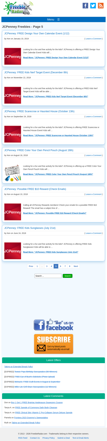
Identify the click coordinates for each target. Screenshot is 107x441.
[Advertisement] (53, 298)
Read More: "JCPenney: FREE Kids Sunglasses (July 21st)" (50, 252)
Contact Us (35, 438)
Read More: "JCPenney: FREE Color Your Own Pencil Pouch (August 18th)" (58, 174)
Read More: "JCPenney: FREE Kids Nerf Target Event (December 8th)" (55, 96)
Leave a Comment (93, 39)
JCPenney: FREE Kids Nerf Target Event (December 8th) (36, 72)
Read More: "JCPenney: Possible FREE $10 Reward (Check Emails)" (54, 213)
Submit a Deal (63, 438)
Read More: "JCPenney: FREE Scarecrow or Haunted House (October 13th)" (58, 135)
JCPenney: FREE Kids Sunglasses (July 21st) (29, 228)
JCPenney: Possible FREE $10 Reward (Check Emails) (35, 189)
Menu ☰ (53, 19)
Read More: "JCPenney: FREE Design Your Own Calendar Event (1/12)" (56, 57)
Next (76, 266)
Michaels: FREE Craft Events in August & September (37, 382)
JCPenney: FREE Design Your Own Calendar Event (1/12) (36, 33)
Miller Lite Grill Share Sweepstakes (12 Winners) (35, 387)
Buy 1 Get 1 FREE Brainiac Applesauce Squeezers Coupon (37, 402)
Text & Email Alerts (80, 438)
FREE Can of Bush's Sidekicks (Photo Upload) (34, 377)
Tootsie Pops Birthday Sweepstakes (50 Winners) (35, 372)
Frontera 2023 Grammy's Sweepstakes (31, 417)
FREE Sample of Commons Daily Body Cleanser (36, 407)
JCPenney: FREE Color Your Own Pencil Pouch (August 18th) (38, 150)
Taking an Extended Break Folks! (18, 367)
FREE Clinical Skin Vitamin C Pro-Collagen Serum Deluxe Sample (43, 412)
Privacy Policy (48, 438)
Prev (31, 266)
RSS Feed (22, 438)
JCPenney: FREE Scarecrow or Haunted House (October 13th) (39, 111)
